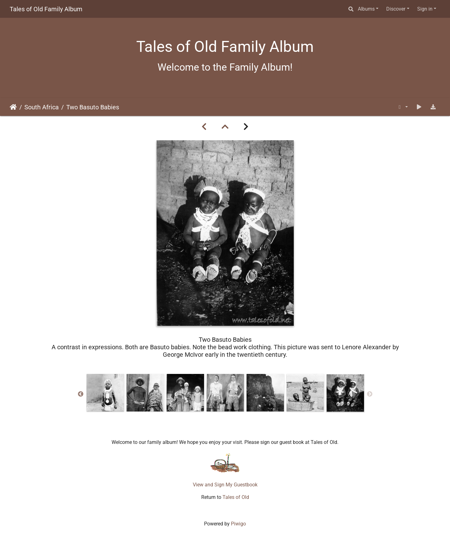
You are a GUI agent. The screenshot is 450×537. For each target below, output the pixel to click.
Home (13, 107)
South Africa (41, 107)
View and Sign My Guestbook (225, 485)
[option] (105, 392)
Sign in (424, 9)
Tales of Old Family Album (46, 9)
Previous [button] (81, 394)
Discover (395, 9)
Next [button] (370, 394)
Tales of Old (235, 497)
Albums (366, 9)
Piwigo (238, 524)
